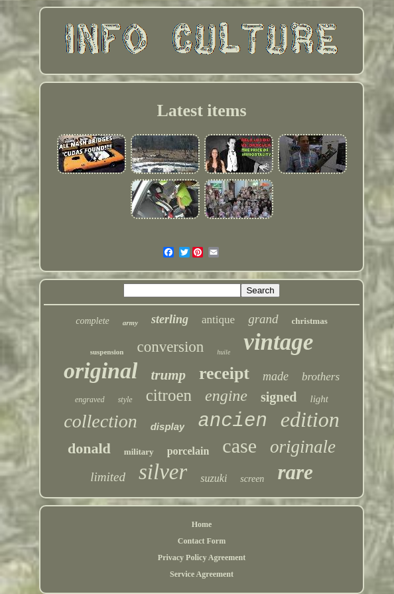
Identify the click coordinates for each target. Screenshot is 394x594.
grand (263, 319)
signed (278, 397)
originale (303, 447)
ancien (232, 421)
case (239, 446)
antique (218, 319)
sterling (169, 319)
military (139, 452)
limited (107, 477)
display (168, 426)
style (125, 399)
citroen (169, 395)
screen (252, 479)
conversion (170, 346)
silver (163, 472)
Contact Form (202, 541)
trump (168, 375)
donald (89, 448)
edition (310, 419)
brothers (321, 376)
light (319, 399)
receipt (224, 373)
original (100, 370)
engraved (90, 399)
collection (100, 421)
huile (223, 352)
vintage (278, 342)
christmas (310, 321)
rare (294, 472)
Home (202, 524)
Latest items (201, 110)
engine (226, 395)
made (276, 376)
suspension (107, 352)
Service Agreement (201, 574)
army (130, 323)
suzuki (213, 478)
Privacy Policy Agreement (201, 557)
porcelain (188, 451)
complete (92, 321)
